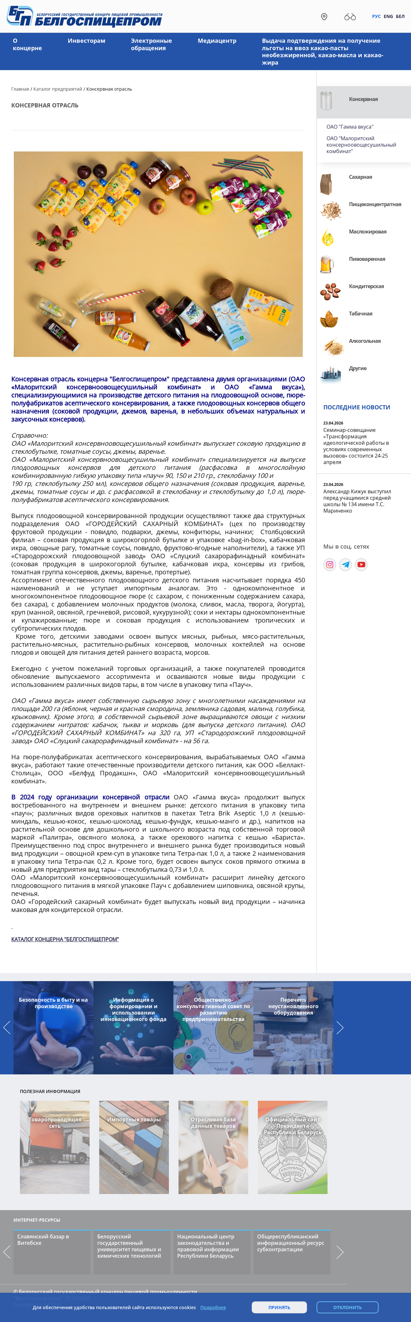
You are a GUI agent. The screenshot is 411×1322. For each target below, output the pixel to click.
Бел (400, 16)
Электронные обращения (151, 44)
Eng (388, 16)
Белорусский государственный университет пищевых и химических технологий (129, 1246)
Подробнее (213, 1307)
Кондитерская (366, 286)
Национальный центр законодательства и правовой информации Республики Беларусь (208, 1246)
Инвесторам (86, 40)
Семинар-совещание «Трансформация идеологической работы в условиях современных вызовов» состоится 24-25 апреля (356, 446)
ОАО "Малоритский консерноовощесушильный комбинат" (361, 145)
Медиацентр (217, 40)
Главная (20, 89)
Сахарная (360, 176)
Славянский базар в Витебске (43, 1239)
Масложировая (367, 231)
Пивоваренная (367, 258)
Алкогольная (364, 340)
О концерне (27, 44)
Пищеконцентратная (375, 204)
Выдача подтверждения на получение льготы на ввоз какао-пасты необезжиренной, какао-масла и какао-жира (322, 51)
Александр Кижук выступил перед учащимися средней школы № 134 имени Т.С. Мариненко (357, 501)
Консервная (363, 99)
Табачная (360, 313)
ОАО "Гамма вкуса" (350, 126)
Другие (357, 368)
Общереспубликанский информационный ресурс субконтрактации (290, 1243)
